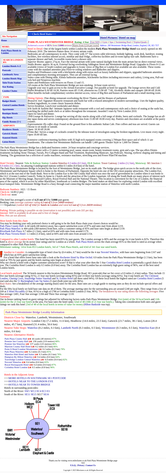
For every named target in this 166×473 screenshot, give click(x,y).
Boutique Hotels (10, 113)
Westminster (108, 327)
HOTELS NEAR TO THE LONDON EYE (31, 381)
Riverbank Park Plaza (11, 231)
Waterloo (32, 327)
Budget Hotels (9, 101)
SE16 (46, 394)
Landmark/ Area (10, 74)
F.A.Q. (73, 465)
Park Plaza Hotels (85, 242)
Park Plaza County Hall (11, 226)
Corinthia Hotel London (118, 262)
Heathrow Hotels (10, 129)
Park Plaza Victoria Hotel (12, 233)
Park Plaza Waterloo (10, 228)
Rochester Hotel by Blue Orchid (76, 257)
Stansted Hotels (9, 138)
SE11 (27, 394)
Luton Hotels (8, 142)
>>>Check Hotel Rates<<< (42, 34)
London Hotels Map (12, 78)
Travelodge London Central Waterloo (22, 359)
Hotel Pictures (108, 37)
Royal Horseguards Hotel (17, 364)
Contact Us (91, 465)
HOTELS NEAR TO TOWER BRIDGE (29, 384)
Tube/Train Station (11, 82)
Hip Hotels (7, 117)
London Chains (9, 91)
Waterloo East (147, 327)
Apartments (8, 109)
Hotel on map (127, 37)
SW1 (27, 391)
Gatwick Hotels (9, 133)
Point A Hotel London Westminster (21, 349)
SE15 (33, 394)
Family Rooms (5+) (11, 121)
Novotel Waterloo (110, 252)
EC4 (39, 391)
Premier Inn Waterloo (15, 344)
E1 (48, 391)
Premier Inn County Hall (16, 341)
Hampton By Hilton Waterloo (19, 357)
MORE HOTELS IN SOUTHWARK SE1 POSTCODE (37, 378)
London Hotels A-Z (11, 66)
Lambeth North (69, 327)
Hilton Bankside (92, 304)
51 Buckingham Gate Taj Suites (33, 281)
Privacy (81, 465)
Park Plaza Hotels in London (11, 51)
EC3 (44, 391)
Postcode (6, 70)
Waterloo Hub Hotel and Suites (19, 354)
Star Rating (7, 87)
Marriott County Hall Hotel (18, 346)
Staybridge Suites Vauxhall (38, 278)
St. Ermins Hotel (64, 278)
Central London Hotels (13, 105)
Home (4, 40)
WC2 (33, 391)
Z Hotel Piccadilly (16, 291)
